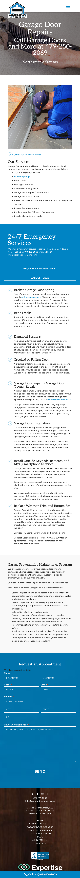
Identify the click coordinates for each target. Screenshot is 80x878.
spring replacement (31, 297)
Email (44, 684)
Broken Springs (22, 177)
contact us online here (59, 400)
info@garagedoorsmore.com (22, 255)
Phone (8, 684)
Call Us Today (40, 278)
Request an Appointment (40, 268)
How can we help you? (16, 724)
